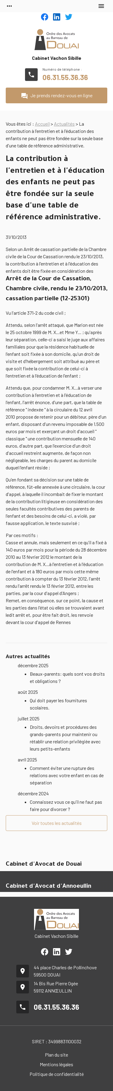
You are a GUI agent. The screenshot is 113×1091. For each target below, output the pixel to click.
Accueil (42, 124)
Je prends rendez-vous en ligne (57, 96)
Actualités (64, 124)
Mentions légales (56, 1064)
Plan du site (56, 1054)
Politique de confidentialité (57, 1074)
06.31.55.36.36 (65, 77)
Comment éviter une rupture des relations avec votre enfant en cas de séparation (67, 775)
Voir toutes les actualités (57, 823)
